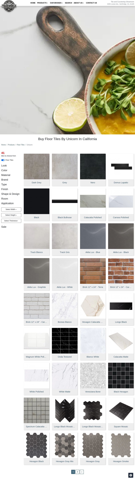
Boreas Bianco (65, 322)
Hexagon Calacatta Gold (93, 322)
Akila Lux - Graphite (36, 287)
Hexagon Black (36, 461)
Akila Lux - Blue (92, 252)
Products (11, 145)
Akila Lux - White (65, 287)
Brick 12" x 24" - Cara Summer (121, 287)
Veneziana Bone (93, 392)
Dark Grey (36, 182)
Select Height (10, 215)
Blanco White (93, 357)
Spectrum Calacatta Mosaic (36, 426)
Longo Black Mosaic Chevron (64, 426)
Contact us (91, 3)
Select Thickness (10, 221)
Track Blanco (36, 252)
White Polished (37, 392)
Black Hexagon (121, 392)
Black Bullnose (65, 217)
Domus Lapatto (121, 182)
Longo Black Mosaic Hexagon (93, 426)
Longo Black (121, 322)
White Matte (64, 392)
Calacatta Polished (93, 217)
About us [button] (78, 3)
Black (36, 217)
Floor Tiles (21, 145)
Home (32, 3)
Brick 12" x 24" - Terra (93, 287)
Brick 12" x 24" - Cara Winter (36, 322)
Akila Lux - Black (121, 252)
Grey (64, 182)
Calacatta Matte (121, 357)
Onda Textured (65, 357)
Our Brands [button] (56, 3)
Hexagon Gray (93, 461)
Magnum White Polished (36, 357)
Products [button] (42, 3)
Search (68, 3)
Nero (92, 182)
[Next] (82, 472)
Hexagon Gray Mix (65, 461)
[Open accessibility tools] (130, 475)
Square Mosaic (121, 426)
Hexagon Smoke (121, 461)
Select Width (11, 209)
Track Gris (65, 252)
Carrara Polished (121, 217)
